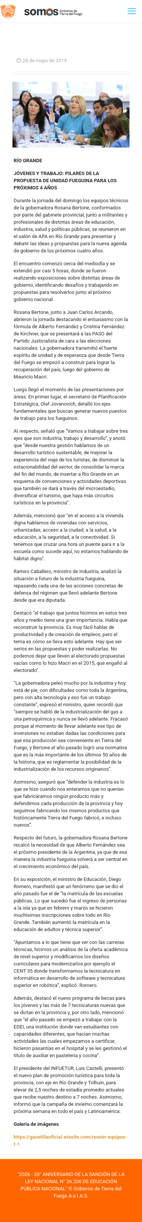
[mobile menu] (131, 11)
